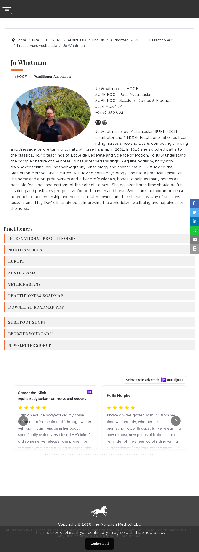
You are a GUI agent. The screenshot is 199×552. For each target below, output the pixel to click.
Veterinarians (24, 284)
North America (25, 249)
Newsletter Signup (29, 345)
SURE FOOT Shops (27, 322)
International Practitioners (42, 238)
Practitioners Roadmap (35, 295)
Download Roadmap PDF (36, 307)
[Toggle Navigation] (7, 10)
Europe (16, 261)
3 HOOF (20, 77)
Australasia (22, 272)
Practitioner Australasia (52, 77)
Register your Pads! (30, 333)
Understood (100, 544)
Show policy (153, 532)
